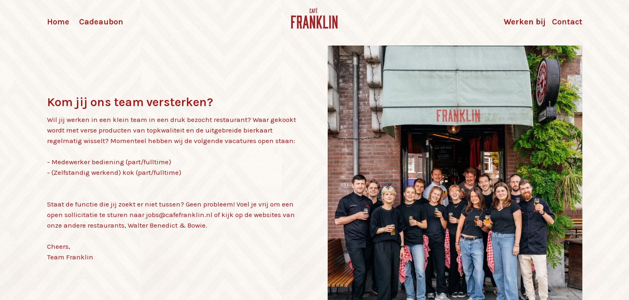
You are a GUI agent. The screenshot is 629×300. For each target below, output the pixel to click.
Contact (567, 21)
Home (58, 21)
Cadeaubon (101, 21)
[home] (314, 19)
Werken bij (524, 21)
